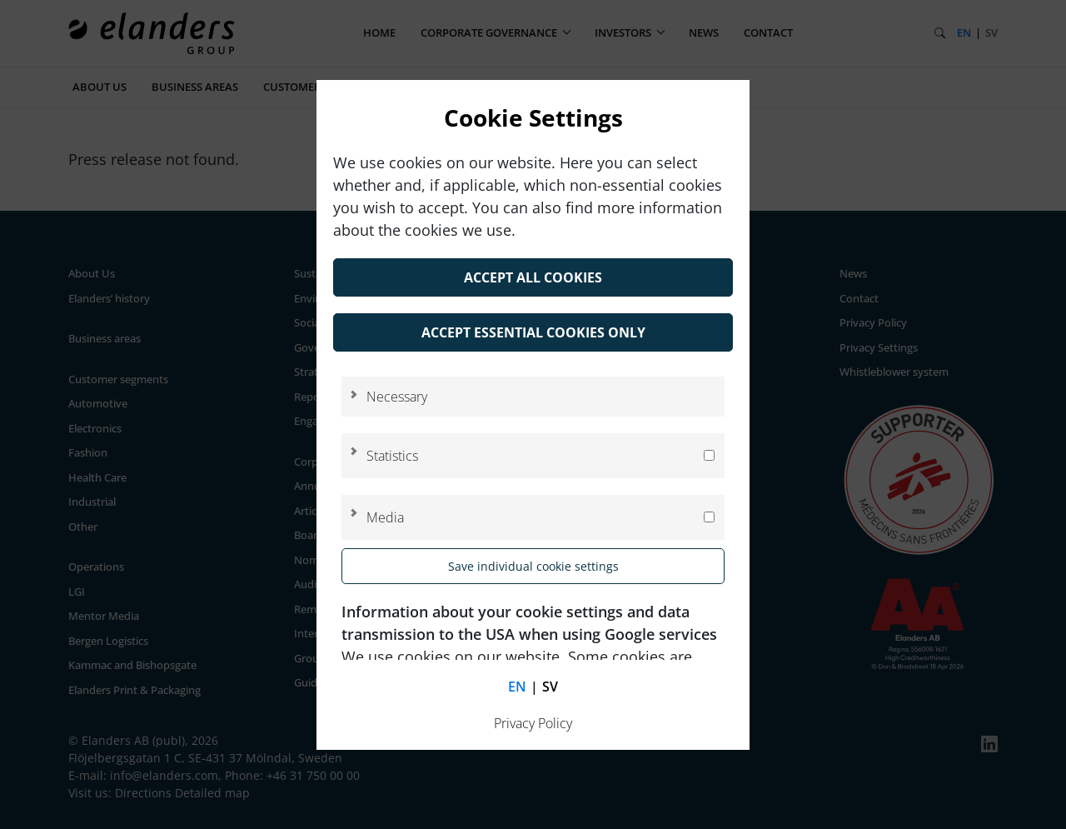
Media (385, 517)
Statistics (392, 456)
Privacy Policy (533, 723)
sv (550, 686)
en (517, 686)
